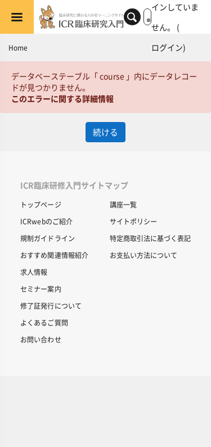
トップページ (40, 204)
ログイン (167, 47)
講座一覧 (123, 204)
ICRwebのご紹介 (46, 221)
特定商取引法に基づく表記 (150, 238)
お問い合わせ (40, 339)
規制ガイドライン (47, 238)
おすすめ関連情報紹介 (54, 255)
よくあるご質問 (44, 322)
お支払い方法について (143, 255)
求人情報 (33, 272)
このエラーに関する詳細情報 (62, 98)
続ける (105, 132)
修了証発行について (51, 305)
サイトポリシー (133, 221)
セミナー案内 (40, 289)
